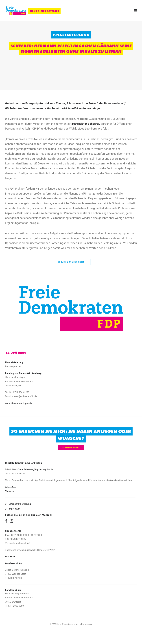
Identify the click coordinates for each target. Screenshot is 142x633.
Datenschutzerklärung (20, 504)
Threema (9, 491)
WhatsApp (10, 487)
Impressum (14, 508)
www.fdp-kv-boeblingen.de (18, 403)
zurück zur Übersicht (71, 262)
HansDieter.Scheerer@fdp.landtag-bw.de (32, 469)
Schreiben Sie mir (71, 447)
